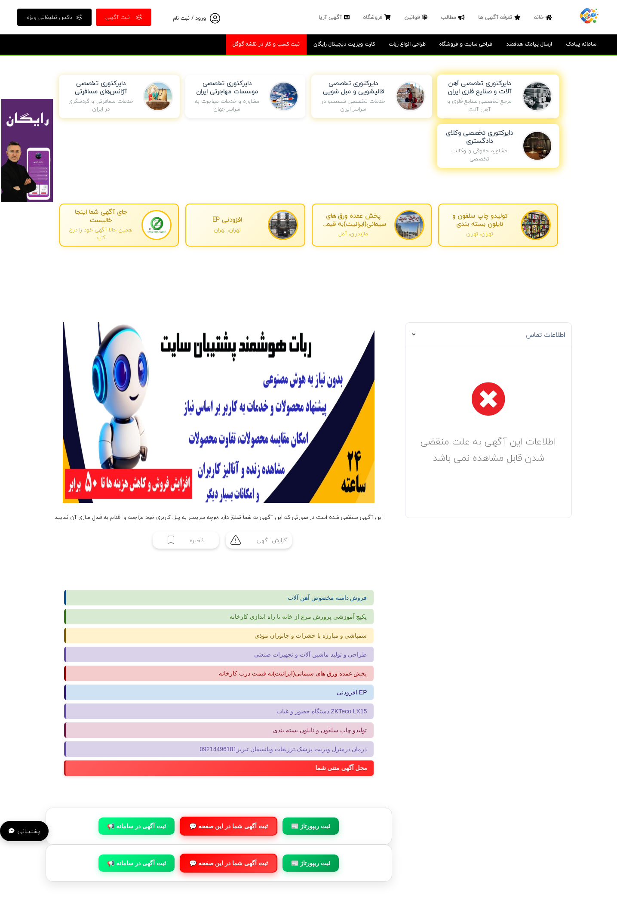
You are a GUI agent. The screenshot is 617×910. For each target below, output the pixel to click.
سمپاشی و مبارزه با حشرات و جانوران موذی (311, 635)
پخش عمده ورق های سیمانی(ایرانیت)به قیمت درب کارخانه (293, 673)
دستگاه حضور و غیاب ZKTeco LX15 (321, 711)
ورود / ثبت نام (189, 18)
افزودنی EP (352, 692)
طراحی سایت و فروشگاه (465, 44)
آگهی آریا (335, 17)
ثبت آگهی (123, 17)
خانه (544, 17)
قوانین (417, 17)
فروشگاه (378, 17)
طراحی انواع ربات (407, 44)
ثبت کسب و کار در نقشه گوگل (266, 44)
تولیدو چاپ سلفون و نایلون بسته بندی (320, 730)
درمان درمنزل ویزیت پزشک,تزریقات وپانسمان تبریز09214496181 (283, 749)
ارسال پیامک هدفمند (529, 44)
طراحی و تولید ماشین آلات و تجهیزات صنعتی (310, 654)
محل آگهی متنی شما (347, 768)
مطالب (454, 17)
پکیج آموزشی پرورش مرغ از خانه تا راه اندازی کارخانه (298, 616)
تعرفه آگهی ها (500, 17)
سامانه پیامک (581, 44)
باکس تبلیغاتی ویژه (54, 17)
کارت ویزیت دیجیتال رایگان (344, 44)
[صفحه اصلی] (589, 15)
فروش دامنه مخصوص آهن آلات (327, 597)
